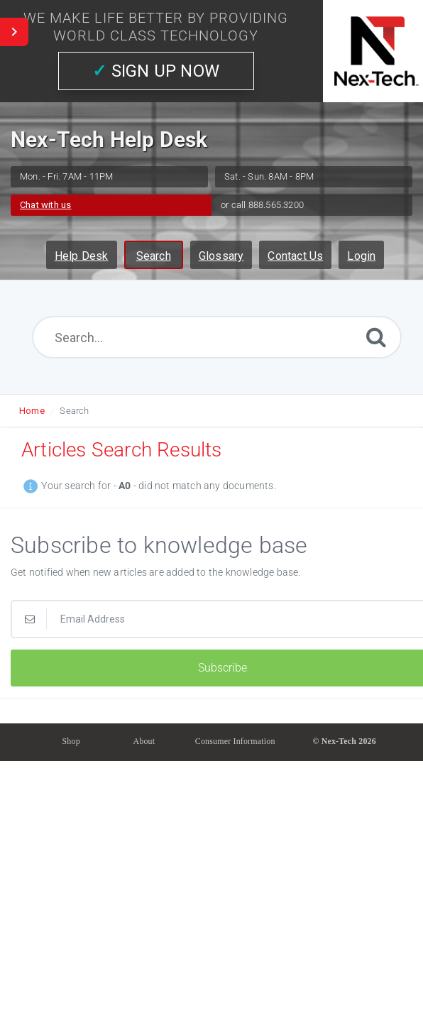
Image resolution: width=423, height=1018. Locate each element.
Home (32, 410)
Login (361, 256)
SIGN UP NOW (155, 71)
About (144, 741)
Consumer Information (235, 741)
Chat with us (45, 204)
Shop (71, 741)
